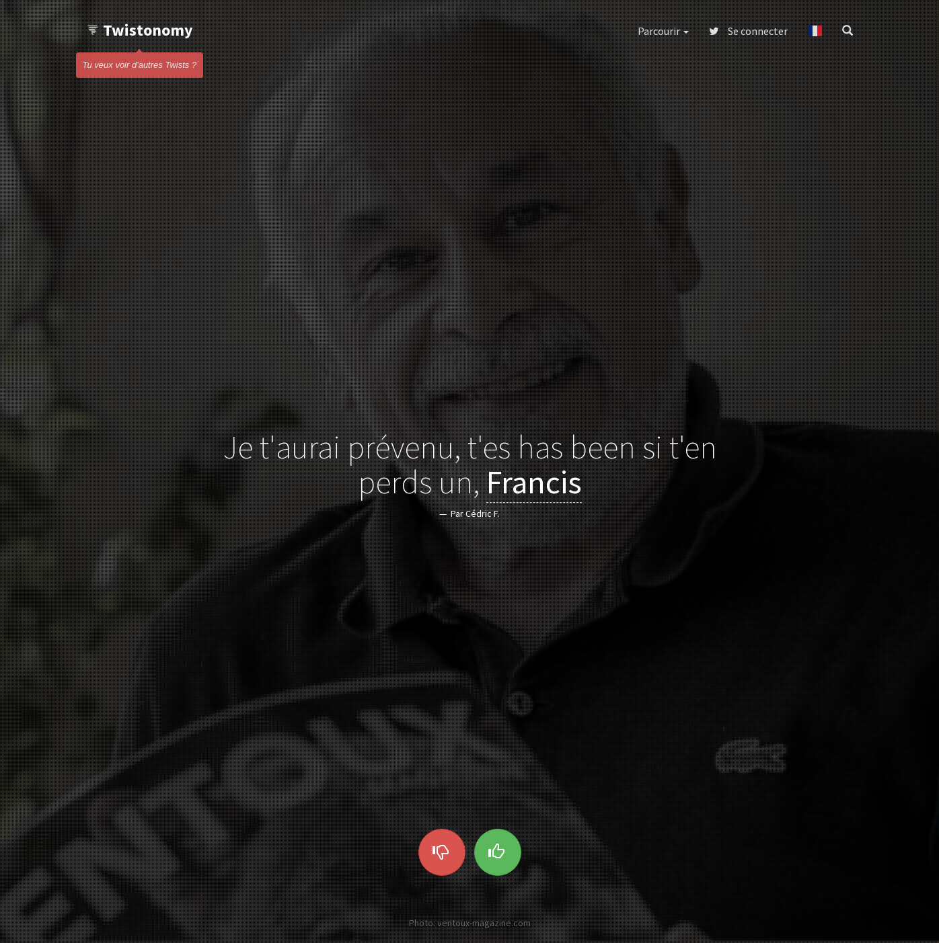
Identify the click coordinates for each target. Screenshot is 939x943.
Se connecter (748, 31)
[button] (815, 31)
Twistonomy (139, 29)
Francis (534, 482)
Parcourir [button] (663, 31)
